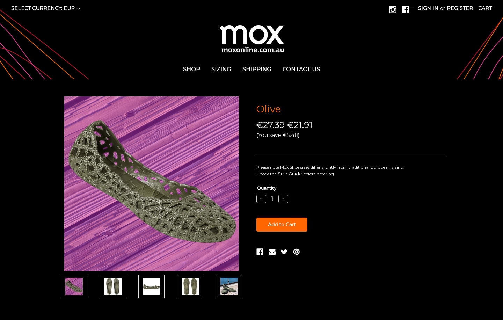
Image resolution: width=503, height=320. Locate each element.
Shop (191, 69)
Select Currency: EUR (45, 8)
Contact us (301, 69)
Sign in (428, 8)
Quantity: (267, 188)
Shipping (256, 69)
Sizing (221, 69)
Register (460, 8)
